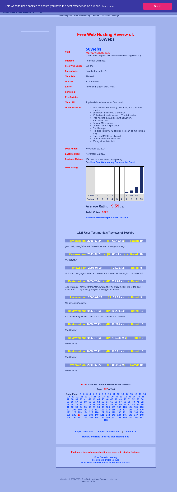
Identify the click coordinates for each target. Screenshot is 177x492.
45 (103, 399)
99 (103, 407)
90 (142, 404)
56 (72, 402)
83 (111, 404)
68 (125, 402)
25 (95, 396)
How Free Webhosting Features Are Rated (112, 162)
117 (125, 409)
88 (133, 404)
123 (80, 412)
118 (130, 409)
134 (142, 412)
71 (138, 402)
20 (73, 396)
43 (94, 399)
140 (97, 415)
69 (129, 402)
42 (89, 399)
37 (68, 399)
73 (68, 404)
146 (130, 415)
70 (133, 402)
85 (120, 404)
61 (94, 402)
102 (119, 407)
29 (112, 396)
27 (103, 396)
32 (125, 396)
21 (77, 396)
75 (76, 404)
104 (130, 407)
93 (76, 407)
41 (85, 399)
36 (143, 396)
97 (94, 407)
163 (106, 420)
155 (102, 417)
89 (138, 404)
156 (108, 417)
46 (107, 399)
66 (116, 402)
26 (99, 396)
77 (85, 404)
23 (86, 396)
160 (130, 417)
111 (91, 409)
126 (97, 412)
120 (142, 409)
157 (113, 417)
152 (85, 417)
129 (113, 412)
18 (144, 394)
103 (125, 407)
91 (68, 407)
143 (113, 415)
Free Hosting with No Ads (105, 460)
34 (134, 396)
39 (76, 399)
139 (91, 415)
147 (136, 415)
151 (80, 417)
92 (72, 407)
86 (125, 404)
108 (74, 409)
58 (81, 402)
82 (107, 404)
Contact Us (130, 431)
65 (111, 402)
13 (122, 394)
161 (136, 417)
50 (125, 399)
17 (140, 394)
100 (108, 407)
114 (108, 409)
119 (136, 409)
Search (96, 16)
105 (136, 407)
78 (89, 404)
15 (131, 394)
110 (85, 409)
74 (72, 404)
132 (130, 412)
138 (85, 415)
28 (108, 396)
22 (81, 396)
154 (97, 417)
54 (142, 399)
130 (119, 412)
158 (119, 417)
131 (125, 412)
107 (69, 409)
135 (69, 415)
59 (85, 402)
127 (102, 412)
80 (98, 404)
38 (72, 399)
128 (108, 412)
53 (138, 399)
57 (76, 402)
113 (102, 409)
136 (74, 415)
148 (142, 415)
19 (68, 396)
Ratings (116, 16)
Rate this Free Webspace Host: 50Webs (107, 217)
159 (125, 417)
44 (98, 399)
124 (85, 412)
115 (113, 409)
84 (116, 404)
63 (103, 402)
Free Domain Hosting (105, 457)
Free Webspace (64, 16)
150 (74, 417)
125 (91, 412)
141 (102, 415)
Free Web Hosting (82, 16)
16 (135, 394)
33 (130, 396)
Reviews (105, 16)
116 (119, 409)
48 (116, 399)
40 (81, 399)
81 (103, 404)
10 (109, 394)
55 (68, 402)
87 (129, 404)
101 (113, 407)
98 (98, 407)
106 (142, 407)
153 (91, 417)
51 (129, 399)
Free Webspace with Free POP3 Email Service (105, 462)
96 (89, 407)
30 (116, 396)
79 (94, 404)
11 (114, 394)
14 (127, 394)
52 (133, 399)
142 (108, 415)
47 (111, 399)
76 (81, 404)
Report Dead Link (84, 431)
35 (138, 396)
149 (69, 417)
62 (98, 402)
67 (120, 402)
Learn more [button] (108, 6)
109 (80, 409)
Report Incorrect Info (109, 431)
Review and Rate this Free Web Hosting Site (105, 436)
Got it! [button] (157, 6)
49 (120, 399)
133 (136, 412)
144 (119, 415)
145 (125, 415)
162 (142, 417)
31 (121, 396)
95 (85, 407)
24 (90, 396)
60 (89, 402)
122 (74, 412)
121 (69, 412)
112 (97, 409)
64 (107, 402)
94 (81, 407)
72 (142, 402)
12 (118, 394)
